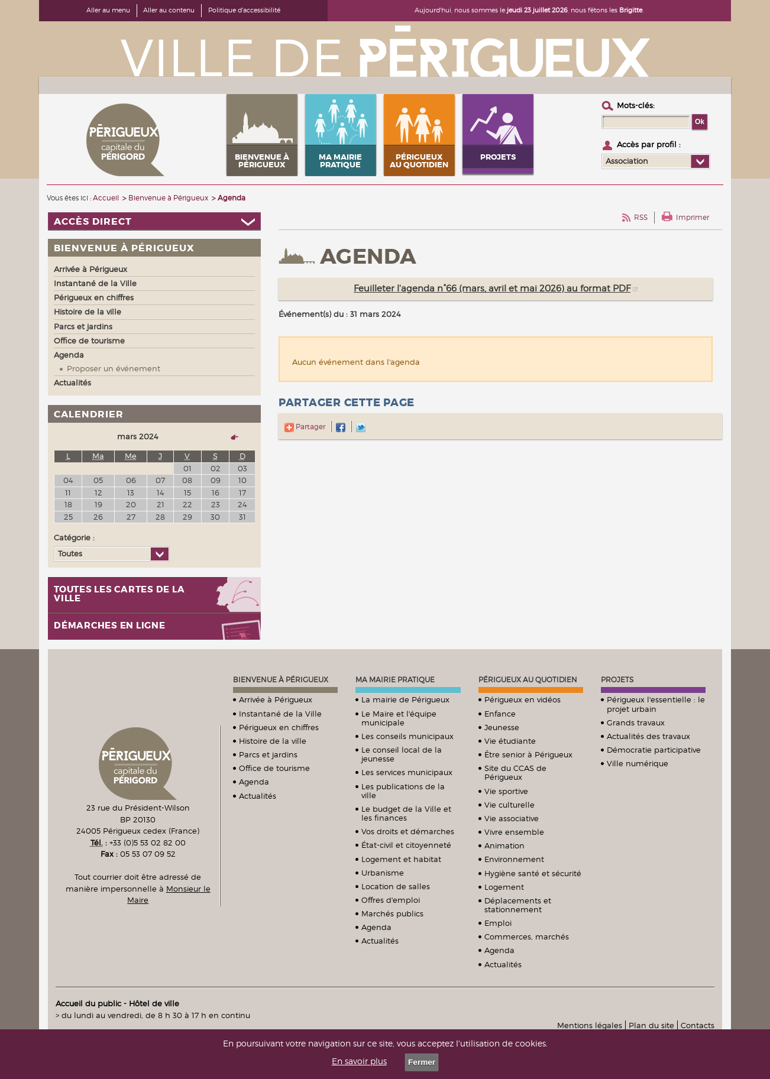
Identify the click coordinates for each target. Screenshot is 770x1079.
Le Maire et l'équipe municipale (398, 718)
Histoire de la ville (272, 741)
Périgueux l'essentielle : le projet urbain (656, 704)
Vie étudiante (510, 741)
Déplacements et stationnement (517, 905)
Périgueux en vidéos (522, 699)
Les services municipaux (406, 772)
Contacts (697, 1025)
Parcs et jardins (268, 754)
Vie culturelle (509, 804)
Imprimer (692, 217)
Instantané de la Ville (280, 713)
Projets (617, 679)
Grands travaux (636, 722)
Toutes (70, 553)
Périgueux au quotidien (527, 679)
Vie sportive (506, 791)
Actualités (257, 796)
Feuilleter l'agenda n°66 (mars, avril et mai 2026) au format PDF (492, 288)
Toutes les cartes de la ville (119, 594)
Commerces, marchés (526, 936)
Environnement (514, 859)
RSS (641, 217)
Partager (304, 426)
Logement (504, 887)
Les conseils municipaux (407, 736)
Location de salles (395, 886)
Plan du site (651, 1025)
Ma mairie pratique (395, 679)
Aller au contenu (169, 10)
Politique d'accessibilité (244, 10)
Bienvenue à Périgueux (280, 679)
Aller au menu (108, 10)
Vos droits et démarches (407, 831)
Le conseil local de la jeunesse (401, 754)
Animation (504, 845)
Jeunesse (501, 727)
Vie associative (511, 818)
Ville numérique (637, 763)
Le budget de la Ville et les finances (406, 813)
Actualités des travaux (648, 736)
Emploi (498, 923)
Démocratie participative (654, 749)
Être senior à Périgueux (528, 754)
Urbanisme (382, 872)
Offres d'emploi (390, 900)
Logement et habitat (401, 859)
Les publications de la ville (403, 791)
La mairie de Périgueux (405, 699)
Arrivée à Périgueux (275, 699)
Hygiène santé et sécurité (532, 873)
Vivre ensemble (514, 832)
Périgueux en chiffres (279, 727)
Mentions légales (589, 1025)
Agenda (254, 781)
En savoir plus (359, 1061)
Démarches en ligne (110, 625)
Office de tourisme (274, 768)
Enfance (500, 713)
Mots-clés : (636, 105)
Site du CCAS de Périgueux (515, 772)
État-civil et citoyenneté (406, 845)
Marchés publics (392, 913)
